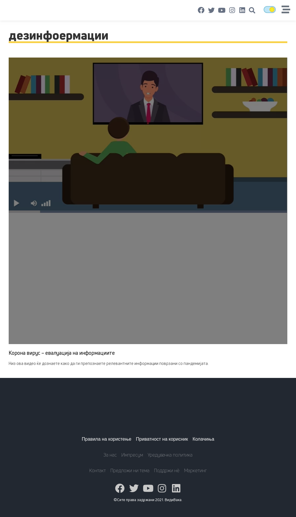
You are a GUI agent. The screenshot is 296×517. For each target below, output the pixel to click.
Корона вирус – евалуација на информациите (62, 352)
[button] (252, 10)
